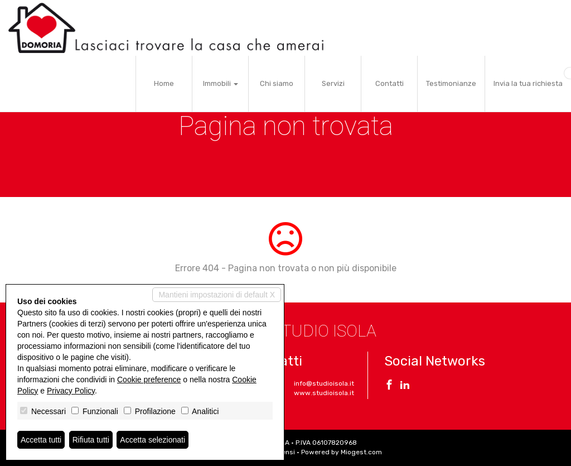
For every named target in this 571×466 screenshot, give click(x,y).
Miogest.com (361, 452)
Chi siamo (276, 83)
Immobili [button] (220, 83)
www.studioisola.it (324, 393)
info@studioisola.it (324, 383)
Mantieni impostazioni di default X (216, 294)
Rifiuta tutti (90, 439)
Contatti (389, 83)
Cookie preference (149, 379)
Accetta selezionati (152, 439)
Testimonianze (451, 83)
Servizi (333, 83)
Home (164, 83)
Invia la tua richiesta (528, 83)
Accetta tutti (41, 439)
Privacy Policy (71, 390)
